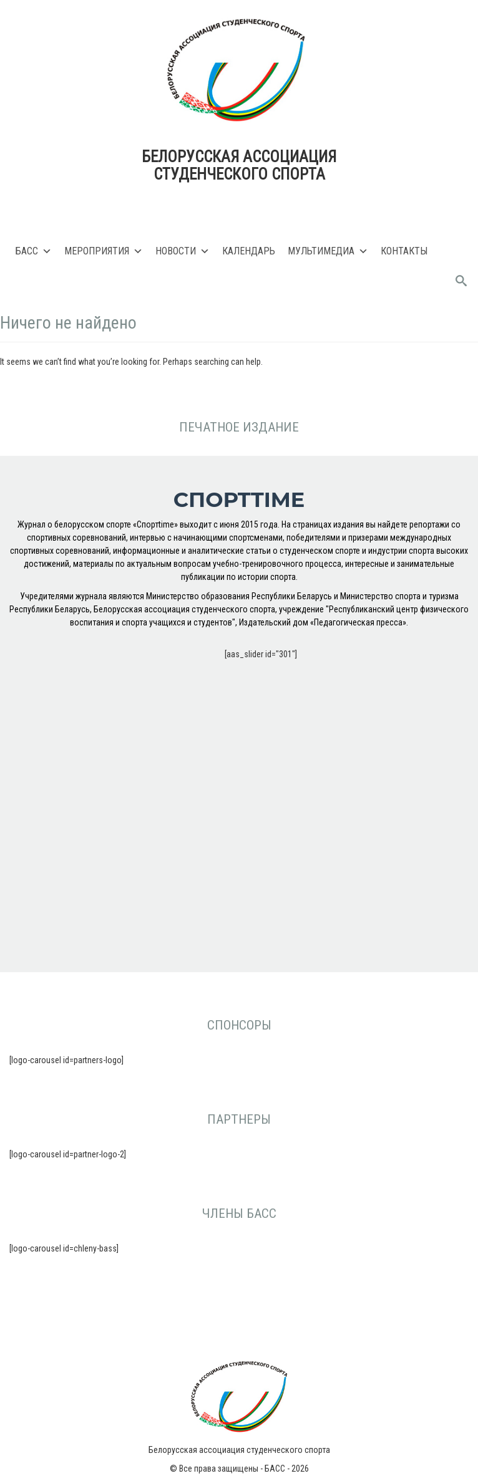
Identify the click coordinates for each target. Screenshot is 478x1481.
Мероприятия (103, 251)
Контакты (404, 251)
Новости (182, 251)
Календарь (248, 251)
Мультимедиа (328, 251)
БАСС (34, 251)
